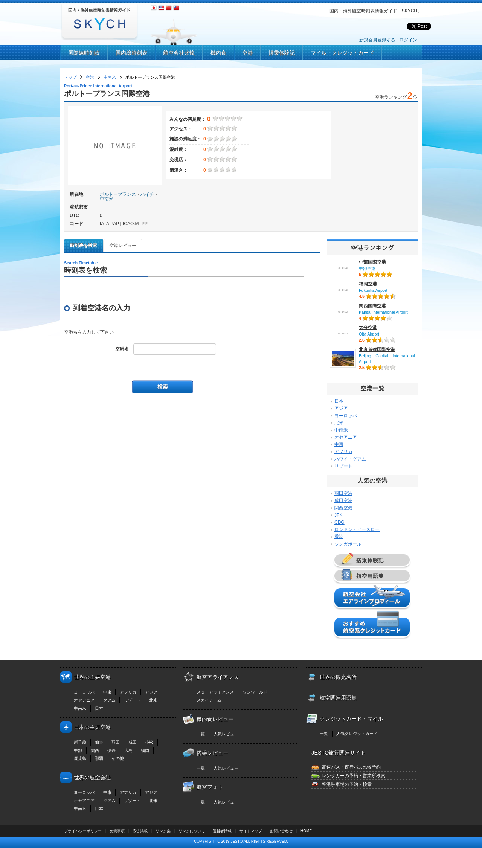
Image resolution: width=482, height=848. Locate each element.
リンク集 (163, 831)
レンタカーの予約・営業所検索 (353, 775)
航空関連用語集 (338, 698)
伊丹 (111, 750)
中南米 (110, 77)
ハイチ (147, 194)
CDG (339, 522)
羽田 (115, 742)
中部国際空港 (372, 262)
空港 (247, 53)
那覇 (99, 758)
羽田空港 (343, 493)
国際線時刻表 (84, 53)
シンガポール (348, 544)
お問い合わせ (281, 831)
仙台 (99, 742)
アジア (341, 408)
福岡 (145, 750)
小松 (149, 742)
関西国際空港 (372, 305)
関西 (95, 750)
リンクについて (191, 831)
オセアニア (345, 437)
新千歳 (80, 742)
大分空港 (368, 327)
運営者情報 (222, 831)
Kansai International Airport (383, 312)
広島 (128, 750)
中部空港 (367, 268)
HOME (306, 831)
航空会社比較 (179, 53)
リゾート (343, 466)
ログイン (408, 40)
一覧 (201, 734)
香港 (338, 536)
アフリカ (343, 451)
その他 (117, 758)
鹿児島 (80, 758)
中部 (78, 750)
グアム (109, 700)
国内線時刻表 (131, 53)
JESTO (236, 841)
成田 (132, 742)
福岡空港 (368, 284)
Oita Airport (369, 334)
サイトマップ (250, 831)
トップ (70, 77)
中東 (338, 444)
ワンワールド (255, 692)
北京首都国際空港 (377, 349)
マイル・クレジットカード (342, 53)
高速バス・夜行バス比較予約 (351, 767)
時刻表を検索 (83, 245)
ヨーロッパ (345, 415)
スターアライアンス (215, 692)
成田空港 (343, 500)
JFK (338, 515)
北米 (338, 423)
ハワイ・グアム (350, 459)
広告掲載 (140, 831)
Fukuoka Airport (373, 290)
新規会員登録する (377, 40)
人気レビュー (226, 734)
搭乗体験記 (281, 53)
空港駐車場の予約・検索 (347, 784)
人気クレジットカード (357, 733)
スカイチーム (209, 700)
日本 (338, 401)
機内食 (218, 53)
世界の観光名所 (338, 677)
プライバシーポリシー (83, 831)
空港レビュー (122, 245)
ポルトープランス (118, 194)
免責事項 (117, 831)
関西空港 (343, 508)
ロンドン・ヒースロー (357, 529)
